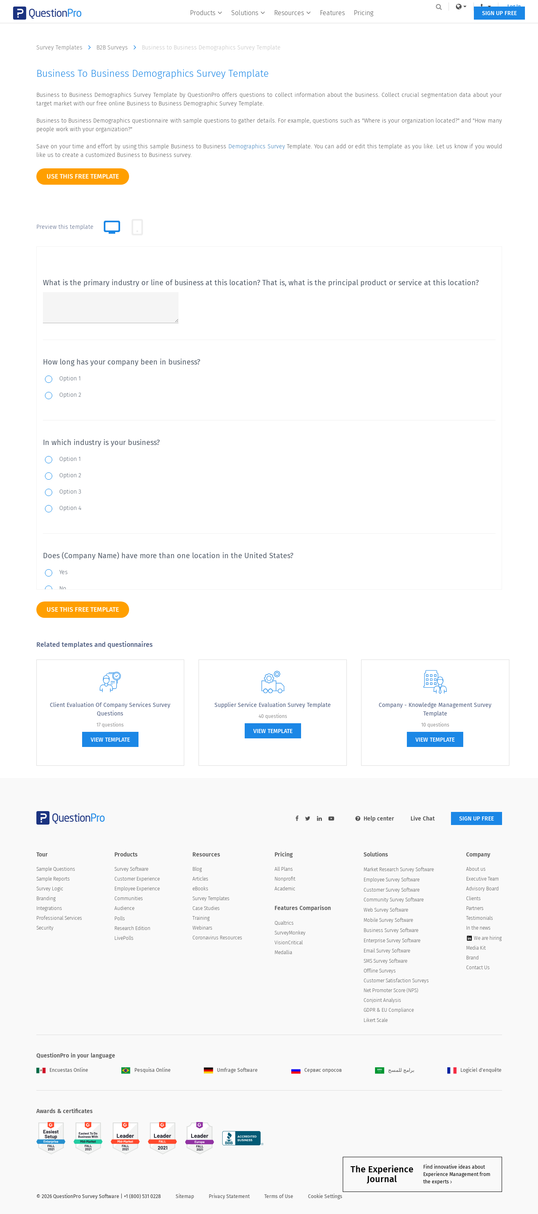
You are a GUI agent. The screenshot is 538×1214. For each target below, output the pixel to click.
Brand (472, 958)
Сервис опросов (316, 1070)
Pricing (363, 23)
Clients (473, 898)
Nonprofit (285, 879)
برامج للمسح (394, 1070)
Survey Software (131, 869)
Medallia (283, 952)
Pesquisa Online (146, 1070)
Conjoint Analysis (382, 1000)
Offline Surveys (380, 971)
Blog (197, 869)
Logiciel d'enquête (474, 1070)
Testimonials (479, 918)
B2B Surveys (118, 47)
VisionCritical (289, 943)
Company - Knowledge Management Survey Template (435, 709)
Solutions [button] (248, 23)
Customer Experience (137, 879)
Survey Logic (49, 889)
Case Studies (206, 908)
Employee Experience (137, 889)
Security (45, 928)
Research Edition (132, 928)
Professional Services (59, 918)
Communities (128, 898)
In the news (478, 928)
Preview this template (65, 227)
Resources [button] (292, 23)
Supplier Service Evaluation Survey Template (272, 705)
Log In (491, 6)
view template (110, 739)
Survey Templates (65, 47)
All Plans (284, 869)
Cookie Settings (325, 1196)
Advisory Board (482, 889)
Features (332, 23)
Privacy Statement (229, 1196)
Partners (475, 908)
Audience (124, 908)
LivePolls (124, 938)
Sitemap (185, 1196)
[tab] (137, 227)
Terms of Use (278, 1196)
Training (201, 918)
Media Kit (476, 948)
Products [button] (206, 23)
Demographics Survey (256, 146)
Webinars (202, 928)
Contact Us (478, 967)
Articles (200, 879)
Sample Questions (55, 869)
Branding (46, 898)
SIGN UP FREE (476, 23)
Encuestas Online (62, 1070)
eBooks (200, 889)
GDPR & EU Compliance (389, 1010)
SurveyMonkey (290, 933)
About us (476, 869)
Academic (285, 889)
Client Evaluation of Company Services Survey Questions (110, 709)
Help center (374, 818)
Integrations (49, 908)
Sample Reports (53, 879)
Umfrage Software (231, 1070)
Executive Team (482, 879)
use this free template (83, 176)
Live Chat (423, 818)
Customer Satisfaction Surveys (396, 981)
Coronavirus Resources (217, 938)
